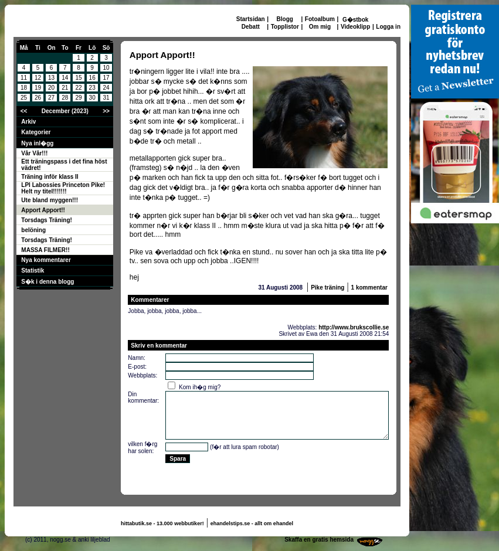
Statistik (32, 270)
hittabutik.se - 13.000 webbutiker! (162, 523)
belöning (33, 230)
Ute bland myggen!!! (49, 200)
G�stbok (355, 19)
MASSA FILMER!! (45, 250)
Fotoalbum (320, 19)
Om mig (320, 26)
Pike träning (327, 287)
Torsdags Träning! (46, 220)
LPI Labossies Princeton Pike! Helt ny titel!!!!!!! (63, 188)
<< (24, 111)
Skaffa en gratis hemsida (319, 539)
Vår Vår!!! (34, 153)
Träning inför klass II (49, 177)
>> (106, 111)
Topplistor (285, 26)
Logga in (388, 26)
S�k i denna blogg (47, 281)
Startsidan (250, 19)
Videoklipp (355, 26)
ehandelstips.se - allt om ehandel (252, 523)
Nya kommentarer (45, 260)
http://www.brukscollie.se (353, 327)
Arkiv (28, 121)
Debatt (251, 26)
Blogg (285, 19)
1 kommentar (369, 287)
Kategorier (35, 132)
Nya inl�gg (37, 143)
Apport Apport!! (43, 210)
